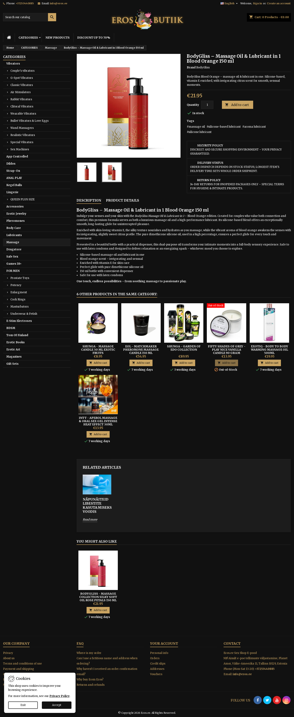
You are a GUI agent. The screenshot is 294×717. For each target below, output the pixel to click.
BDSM (10, 328)
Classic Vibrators (21, 85)
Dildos (11, 163)
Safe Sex (12, 256)
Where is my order (89, 653)
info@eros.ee (58, 3)
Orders (154, 658)
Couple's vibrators (22, 70)
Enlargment (18, 292)
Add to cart (237, 105)
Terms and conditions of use (22, 663)
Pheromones (15, 221)
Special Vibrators (21, 142)
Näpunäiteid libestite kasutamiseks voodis (97, 505)
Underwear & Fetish (23, 314)
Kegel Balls (14, 185)
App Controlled (17, 156)
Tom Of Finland (17, 335)
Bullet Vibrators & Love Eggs (29, 121)
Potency (15, 285)
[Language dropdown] (229, 3)
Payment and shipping (18, 669)
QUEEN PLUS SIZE (22, 199)
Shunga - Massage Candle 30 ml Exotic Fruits (98, 350)
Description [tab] (89, 200)
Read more (90, 519)
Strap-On (13, 171)
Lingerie (12, 192)
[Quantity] (207, 105)
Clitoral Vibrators (21, 106)
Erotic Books (15, 342)
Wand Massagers (22, 128)
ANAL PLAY (14, 178)
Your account (164, 643)
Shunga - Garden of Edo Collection (183, 348)
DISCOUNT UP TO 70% (93, 37)
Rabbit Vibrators (21, 99)
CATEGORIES (28, 37)
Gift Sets (12, 364)
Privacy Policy (59, 696)
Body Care (13, 228)
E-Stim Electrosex (19, 321)
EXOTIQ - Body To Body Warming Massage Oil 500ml (269, 350)
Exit (23, 705)
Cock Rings (17, 299)
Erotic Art (13, 349)
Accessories (15, 206)
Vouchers (156, 674)
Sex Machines (19, 149)
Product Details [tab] (122, 200)
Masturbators (19, 306)
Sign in (257, 3)
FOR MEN (13, 271)
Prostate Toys (19, 278)
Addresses (157, 669)
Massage (12, 242)
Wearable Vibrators (23, 113)
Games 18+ (14, 263)
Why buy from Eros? (90, 679)
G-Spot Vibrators (21, 78)
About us (8, 658)
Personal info (159, 653)
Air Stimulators (20, 92)
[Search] (29, 17)
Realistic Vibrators (22, 135)
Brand (191, 67)
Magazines (14, 356)
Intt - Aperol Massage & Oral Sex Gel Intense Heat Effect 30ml (98, 421)
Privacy (8, 653)
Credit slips (157, 663)
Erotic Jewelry (16, 213)
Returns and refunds (91, 685)
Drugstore (13, 249)
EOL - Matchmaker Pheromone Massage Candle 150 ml (141, 350)
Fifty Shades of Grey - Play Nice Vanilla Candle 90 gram (226, 350)
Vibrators (13, 63)
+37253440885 (25, 3)
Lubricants (14, 235)
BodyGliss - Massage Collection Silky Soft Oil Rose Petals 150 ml (98, 597)
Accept (56, 705)
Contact (232, 643)
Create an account (279, 3)
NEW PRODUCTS (58, 37)
